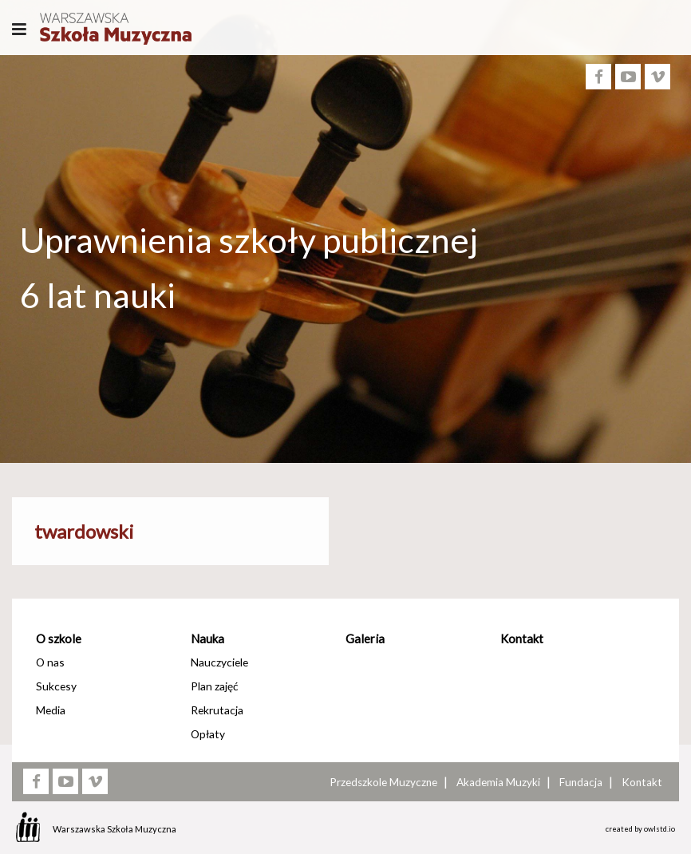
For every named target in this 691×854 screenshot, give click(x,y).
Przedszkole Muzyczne (383, 782)
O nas (50, 662)
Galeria (365, 638)
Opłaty (208, 734)
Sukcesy (56, 686)
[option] (345, 342)
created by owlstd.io (640, 828)
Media (50, 710)
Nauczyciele (219, 662)
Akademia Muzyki (498, 782)
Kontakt (521, 638)
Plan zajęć (214, 686)
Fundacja (580, 782)
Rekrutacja (217, 710)
